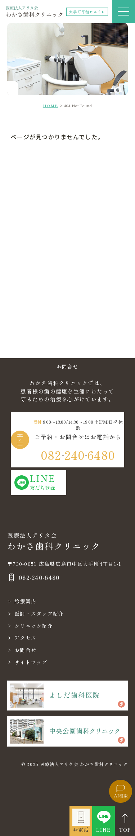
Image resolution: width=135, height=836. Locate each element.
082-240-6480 (39, 577)
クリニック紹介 (33, 625)
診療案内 (25, 601)
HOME (50, 105)
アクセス (25, 637)
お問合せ (25, 650)
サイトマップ (31, 662)
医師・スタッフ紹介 (39, 613)
